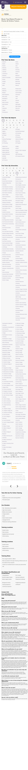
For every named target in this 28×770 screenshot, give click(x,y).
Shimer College (5, 280)
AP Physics (4, 141)
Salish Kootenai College (7, 204)
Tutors (7, 10)
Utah (17, 98)
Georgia (4, 81)
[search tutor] (2, 7)
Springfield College (6, 354)
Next (17, 486)
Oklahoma (4, 108)
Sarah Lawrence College (7, 243)
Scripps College (5, 258)
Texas (17, 96)
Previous (10, 486)
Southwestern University (7, 344)
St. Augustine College (6, 367)
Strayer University (19, 370)
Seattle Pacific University (7, 260)
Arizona (3, 65)
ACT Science (5, 160)
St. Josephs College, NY (7, 410)
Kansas (17, 67)
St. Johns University (6, 402)
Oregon (3, 110)
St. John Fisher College (7, 393)
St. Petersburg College (20, 333)
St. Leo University (5, 414)
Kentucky (17, 69)
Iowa (16, 65)
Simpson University (19, 196)
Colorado (4, 71)
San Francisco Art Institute (7, 221)
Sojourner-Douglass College (21, 210)
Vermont (17, 100)
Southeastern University (20, 248)
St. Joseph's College (6, 408)
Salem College (5, 194)
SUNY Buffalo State (20, 377)
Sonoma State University (21, 214)
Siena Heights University (21, 185)
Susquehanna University (21, 432)
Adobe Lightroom (5, 152)
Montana (4, 88)
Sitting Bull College (19, 200)
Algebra (4, 131)
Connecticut (4, 73)
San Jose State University (7, 231)
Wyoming (17, 110)
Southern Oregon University (21, 289)
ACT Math (4, 135)
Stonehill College (19, 364)
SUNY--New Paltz (19, 426)
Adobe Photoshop (6, 154)
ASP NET (4, 156)
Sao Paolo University (6, 241)
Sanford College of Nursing (7, 233)
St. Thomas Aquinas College (21, 337)
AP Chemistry (18, 133)
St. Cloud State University (7, 381)
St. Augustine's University (7, 369)
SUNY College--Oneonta (21, 404)
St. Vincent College (19, 341)
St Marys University (6, 358)
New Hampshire (5, 94)
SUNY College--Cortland (21, 399)
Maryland (17, 75)
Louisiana (17, 71)
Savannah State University (7, 248)
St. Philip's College (19, 335)
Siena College (18, 183)
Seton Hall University (6, 264)
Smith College (18, 208)
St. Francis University (6, 389)
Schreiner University (6, 256)
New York (4, 100)
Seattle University (6, 262)
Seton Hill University (6, 266)
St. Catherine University (7, 375)
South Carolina (19, 90)
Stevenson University (20, 360)
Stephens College (19, 348)
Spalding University (6, 346)
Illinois (17, 61)
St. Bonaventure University (7, 371)
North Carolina (5, 102)
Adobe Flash (4, 146)
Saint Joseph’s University (7, 188)
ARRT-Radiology (19, 154)
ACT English (18, 143)
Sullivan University (19, 376)
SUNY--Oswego (19, 428)
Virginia (17, 102)
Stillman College (19, 362)
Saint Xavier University (7, 192)
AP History (18, 135)
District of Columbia (6, 77)
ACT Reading (5, 143)
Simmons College (19, 190)
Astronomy (18, 141)
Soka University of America (21, 212)
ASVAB (17, 146)
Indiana (17, 63)
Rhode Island (18, 88)
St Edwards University (6, 356)
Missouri (17, 85)
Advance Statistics (19, 139)
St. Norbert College (19, 325)
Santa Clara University (7, 235)
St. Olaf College (19, 327)
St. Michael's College (20, 323)
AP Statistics (18, 137)
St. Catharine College (6, 373)
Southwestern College (6, 338)
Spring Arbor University (7, 350)
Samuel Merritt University (7, 214)
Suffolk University (19, 372)
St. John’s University (6, 400)
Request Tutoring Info (18, 6)
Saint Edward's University (7, 186)
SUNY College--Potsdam (21, 406)
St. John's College (6, 399)
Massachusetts (19, 77)
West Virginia (18, 106)
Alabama (4, 61)
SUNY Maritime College (20, 416)
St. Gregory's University (7, 391)
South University (19, 235)
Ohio (3, 106)
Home (2, 10)
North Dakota (5, 104)
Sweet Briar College (20, 435)
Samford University (6, 212)
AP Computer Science (20, 156)
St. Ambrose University (7, 360)
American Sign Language (21, 150)
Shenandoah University (7, 276)
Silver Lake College (20, 188)
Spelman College (5, 348)
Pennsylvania (5, 112)
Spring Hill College (6, 352)
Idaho (3, 85)
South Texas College (20, 233)
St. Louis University (6, 420)
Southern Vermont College (21, 304)
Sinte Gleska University (20, 198)
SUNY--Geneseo (19, 424)
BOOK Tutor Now (15, 56)
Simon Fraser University (20, 192)
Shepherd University (6, 278)
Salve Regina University (7, 206)
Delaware (4, 75)
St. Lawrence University (7, 412)
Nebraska (4, 90)
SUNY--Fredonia (19, 422)
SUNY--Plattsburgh (19, 430)
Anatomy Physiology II (20, 131)
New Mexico (4, 98)
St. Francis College (6, 383)
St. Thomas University (20, 339)
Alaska (3, 63)
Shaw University (5, 272)
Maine (17, 73)
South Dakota (18, 92)
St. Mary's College (6, 426)
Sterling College (19, 350)
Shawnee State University (7, 274)
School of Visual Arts (6, 254)
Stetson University (19, 354)
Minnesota (18, 81)
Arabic (17, 152)
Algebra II (4, 133)
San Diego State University (7, 219)
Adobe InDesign (5, 150)
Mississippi (18, 83)
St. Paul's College (19, 329)
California (4, 69)
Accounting (4, 129)
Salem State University (7, 200)
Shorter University (19, 181)
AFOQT (17, 148)
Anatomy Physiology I (6, 139)
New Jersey (4, 96)
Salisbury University (6, 202)
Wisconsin (18, 108)
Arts (3, 137)
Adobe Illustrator (5, 148)
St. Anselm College (6, 362)
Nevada (4, 92)
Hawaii (3, 83)
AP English (18, 129)
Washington (18, 104)
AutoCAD (4, 158)
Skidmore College (19, 202)
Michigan (17, 79)
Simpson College (19, 194)
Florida (3, 79)
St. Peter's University (20, 331)
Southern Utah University (21, 302)
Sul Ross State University (21, 374)
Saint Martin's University (7, 190)
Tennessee (18, 94)
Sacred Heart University (7, 181)
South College (18, 220)
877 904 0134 (18, 2)
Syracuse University (20, 437)
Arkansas (4, 67)
